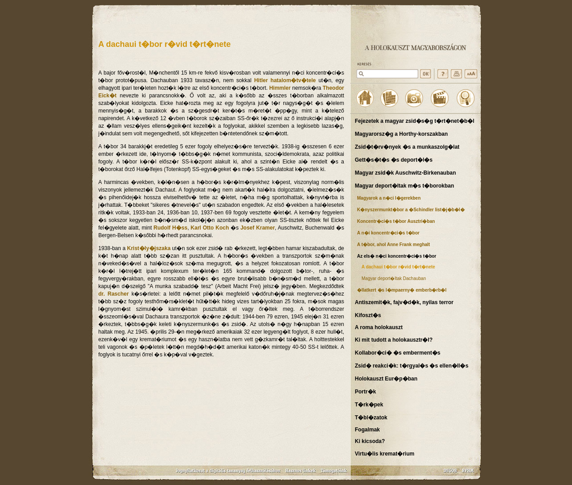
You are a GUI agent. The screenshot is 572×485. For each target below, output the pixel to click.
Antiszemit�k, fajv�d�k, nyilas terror (404, 302)
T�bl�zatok (371, 417)
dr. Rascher (113, 294)
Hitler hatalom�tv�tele (285, 80)
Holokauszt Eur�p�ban (386, 379)
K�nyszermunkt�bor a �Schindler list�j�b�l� (411, 209)
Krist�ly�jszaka (148, 248)
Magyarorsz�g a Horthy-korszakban (401, 134)
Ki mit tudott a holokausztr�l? (394, 340)
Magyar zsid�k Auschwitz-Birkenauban (405, 173)
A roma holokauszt (379, 327)
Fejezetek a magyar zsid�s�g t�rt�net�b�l (414, 121)
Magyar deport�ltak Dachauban (394, 278)
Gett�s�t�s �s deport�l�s (394, 160)
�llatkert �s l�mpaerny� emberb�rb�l (401, 290)
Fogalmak (367, 429)
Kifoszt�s (368, 315)
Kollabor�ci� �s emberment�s (397, 353)
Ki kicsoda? (370, 441)
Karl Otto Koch (210, 228)
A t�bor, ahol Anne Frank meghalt (393, 244)
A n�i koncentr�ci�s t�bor (388, 232)
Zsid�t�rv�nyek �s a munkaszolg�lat (407, 147)
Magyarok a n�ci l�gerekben (389, 198)
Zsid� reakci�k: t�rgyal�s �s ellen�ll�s (411, 366)
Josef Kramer (257, 228)
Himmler (279, 88)
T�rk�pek (369, 404)
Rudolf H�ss (171, 228)
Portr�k (365, 392)
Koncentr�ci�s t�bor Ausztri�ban (396, 221)
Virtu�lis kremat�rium (384, 454)
